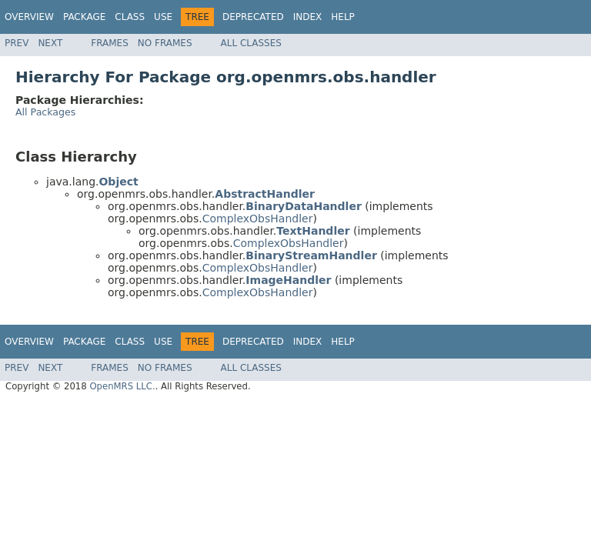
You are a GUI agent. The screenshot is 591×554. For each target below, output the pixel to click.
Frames (110, 43)
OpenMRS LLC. (122, 386)
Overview (29, 17)
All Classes (251, 43)
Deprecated (253, 17)
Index (307, 17)
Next (50, 43)
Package (84, 17)
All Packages (45, 112)
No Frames (165, 43)
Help (343, 17)
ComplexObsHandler (257, 218)
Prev (16, 43)
